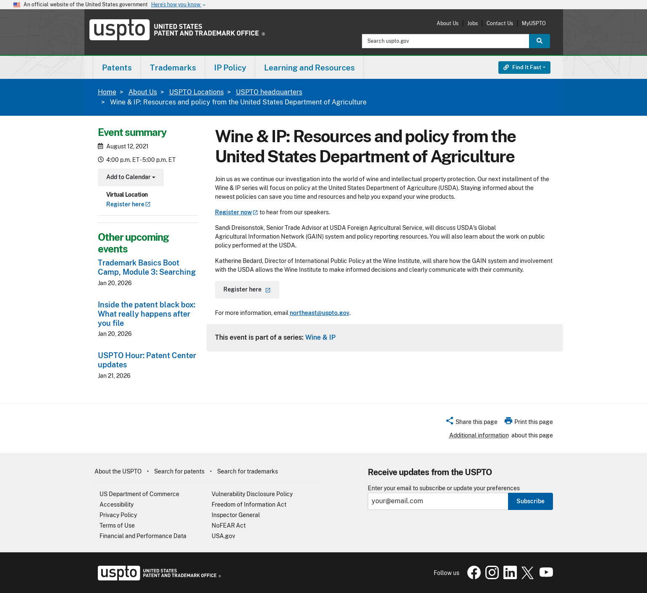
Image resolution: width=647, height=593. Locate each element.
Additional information (479, 435)
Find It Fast (522, 67)
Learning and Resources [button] (309, 67)
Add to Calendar (130, 178)
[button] (471, 423)
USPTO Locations (196, 92)
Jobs (472, 23)
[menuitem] (117, 67)
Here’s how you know (179, 5)
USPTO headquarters (269, 92)
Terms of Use (117, 525)
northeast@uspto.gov (319, 313)
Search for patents (179, 471)
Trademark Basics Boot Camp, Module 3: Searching (147, 267)
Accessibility (117, 504)
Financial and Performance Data (143, 536)
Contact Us (500, 23)
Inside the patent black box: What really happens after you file (146, 314)
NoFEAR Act (229, 525)
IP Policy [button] (230, 67)
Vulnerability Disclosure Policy (252, 494)
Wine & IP (320, 337)
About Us (447, 23)
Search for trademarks (247, 471)
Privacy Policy (118, 515)
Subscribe (530, 501)
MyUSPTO (534, 23)
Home (107, 92)
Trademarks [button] (173, 67)
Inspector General (236, 515)
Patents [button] (117, 67)
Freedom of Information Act (249, 504)
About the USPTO (117, 471)
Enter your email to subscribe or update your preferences (444, 488)
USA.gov (223, 536)
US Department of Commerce (139, 494)
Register (128, 204)
